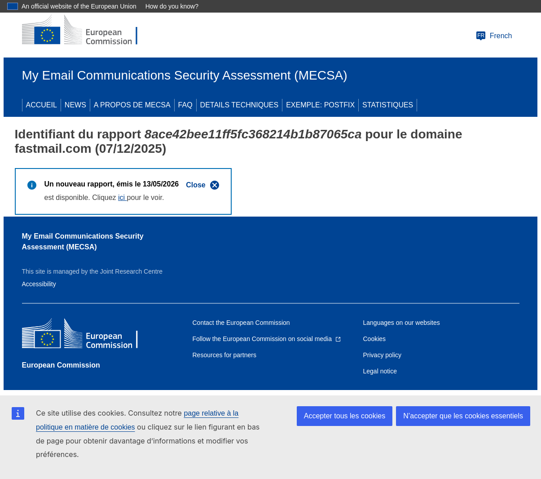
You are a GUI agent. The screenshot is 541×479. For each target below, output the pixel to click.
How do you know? (171, 6)
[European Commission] (87, 30)
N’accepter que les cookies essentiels (463, 416)
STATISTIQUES (387, 105)
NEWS (75, 105)
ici (122, 197)
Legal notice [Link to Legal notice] (380, 371)
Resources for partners (224, 355)
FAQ (185, 105)
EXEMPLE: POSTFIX (320, 105)
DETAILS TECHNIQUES (239, 105)
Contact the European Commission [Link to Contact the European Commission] (241, 322)
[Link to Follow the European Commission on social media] (267, 338)
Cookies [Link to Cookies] (374, 338)
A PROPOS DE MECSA (132, 105)
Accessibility (39, 284)
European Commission (61, 365)
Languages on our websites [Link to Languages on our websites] (401, 322)
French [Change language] (493, 36)
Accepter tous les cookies (344, 416)
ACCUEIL (41, 105)
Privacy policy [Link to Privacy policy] (382, 355)
